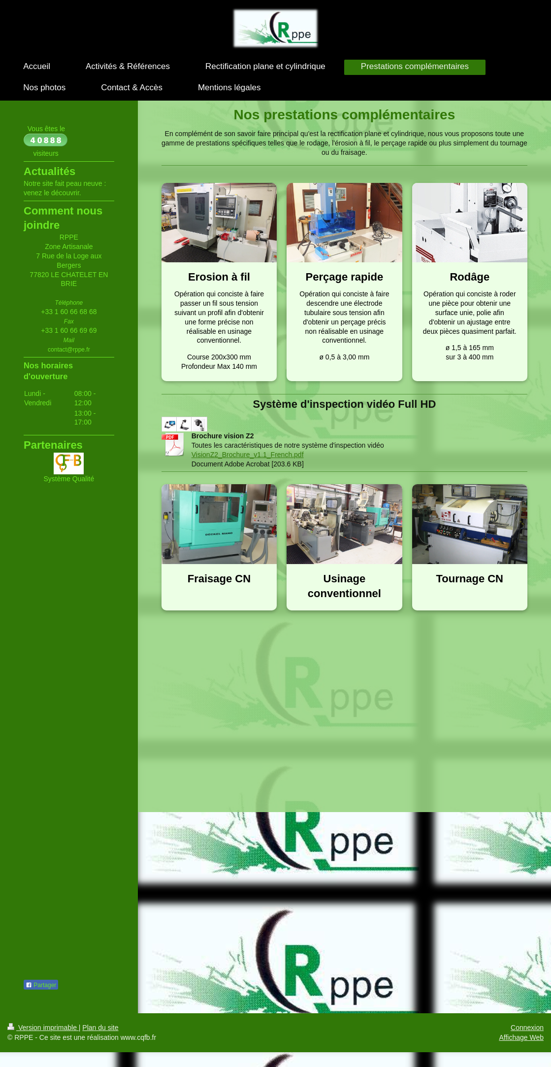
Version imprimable (43, 1027)
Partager (41, 985)
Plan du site (100, 1027)
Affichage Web (521, 1037)
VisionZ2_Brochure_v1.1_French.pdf (248, 455)
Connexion (527, 1027)
